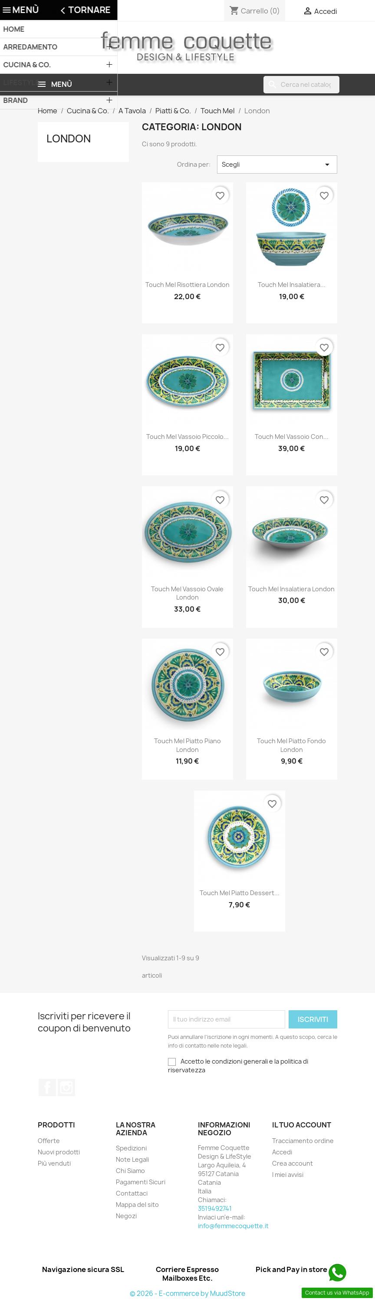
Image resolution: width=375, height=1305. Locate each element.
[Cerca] (301, 84)
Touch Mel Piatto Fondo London (291, 745)
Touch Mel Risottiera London (187, 284)
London (68, 138)
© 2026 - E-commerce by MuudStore (187, 1293)
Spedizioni (131, 1148)
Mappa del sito (137, 1204)
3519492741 (91, 11)
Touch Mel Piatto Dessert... (240, 893)
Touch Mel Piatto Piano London (187, 745)
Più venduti (54, 1163)
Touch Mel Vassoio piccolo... (187, 436)
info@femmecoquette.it (233, 1226)
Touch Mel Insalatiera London (291, 589)
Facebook (47, 1087)
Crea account (292, 1163)
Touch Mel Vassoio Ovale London (187, 593)
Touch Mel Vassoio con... (292, 436)
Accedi (282, 1152)
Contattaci (132, 1193)
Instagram (66, 1087)
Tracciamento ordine (303, 1141)
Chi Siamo (130, 1171)
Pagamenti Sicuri (140, 1182)
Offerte (49, 1141)
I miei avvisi (287, 1174)
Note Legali (132, 1159)
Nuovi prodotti (59, 1152)
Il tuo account (301, 1125)
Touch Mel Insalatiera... (292, 284)
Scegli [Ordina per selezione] (277, 164)
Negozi (126, 1216)
